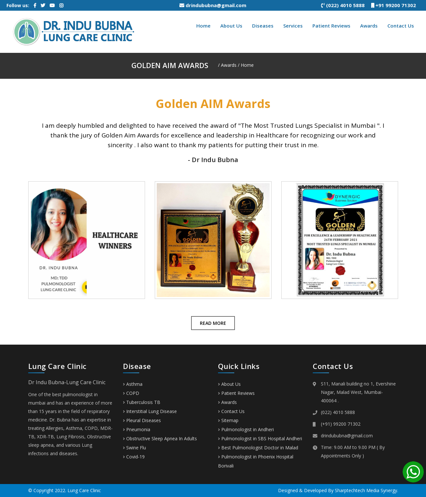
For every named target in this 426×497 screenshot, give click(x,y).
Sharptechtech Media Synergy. (366, 490)
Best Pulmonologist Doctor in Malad (259, 447)
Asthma (132, 384)
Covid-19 (134, 457)
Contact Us (400, 25)
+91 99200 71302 (396, 5)
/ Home (246, 65)
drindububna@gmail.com (212, 5)
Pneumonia (136, 429)
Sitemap (229, 420)
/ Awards (227, 65)
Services (293, 25)
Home (203, 25)
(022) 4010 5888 (346, 5)
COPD (131, 393)
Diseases (263, 25)
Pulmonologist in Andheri (247, 429)
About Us (231, 25)
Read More (213, 323)
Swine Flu (134, 447)
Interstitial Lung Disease (150, 411)
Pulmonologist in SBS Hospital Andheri (261, 438)
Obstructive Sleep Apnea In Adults (160, 438)
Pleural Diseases (142, 420)
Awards (369, 25)
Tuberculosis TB (141, 402)
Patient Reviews (331, 25)
